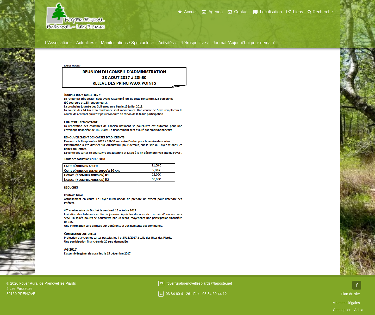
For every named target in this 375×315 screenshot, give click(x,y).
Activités (167, 43)
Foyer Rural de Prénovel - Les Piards (75, 16)
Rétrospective (194, 43)
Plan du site (350, 294)
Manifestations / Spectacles (127, 43)
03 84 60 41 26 (178, 294)
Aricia (358, 310)
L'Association (58, 43)
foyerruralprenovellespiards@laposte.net (199, 283)
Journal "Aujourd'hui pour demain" (244, 43)
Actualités (86, 43)
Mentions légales (346, 303)
